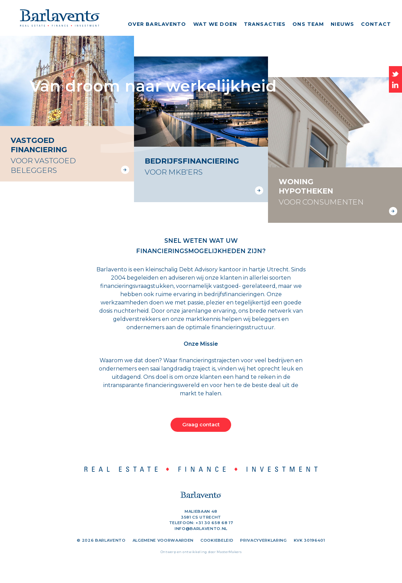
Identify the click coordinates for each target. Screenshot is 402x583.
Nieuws (342, 24)
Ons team (308, 24)
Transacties (265, 24)
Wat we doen (215, 24)
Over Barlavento (157, 24)
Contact (376, 24)
